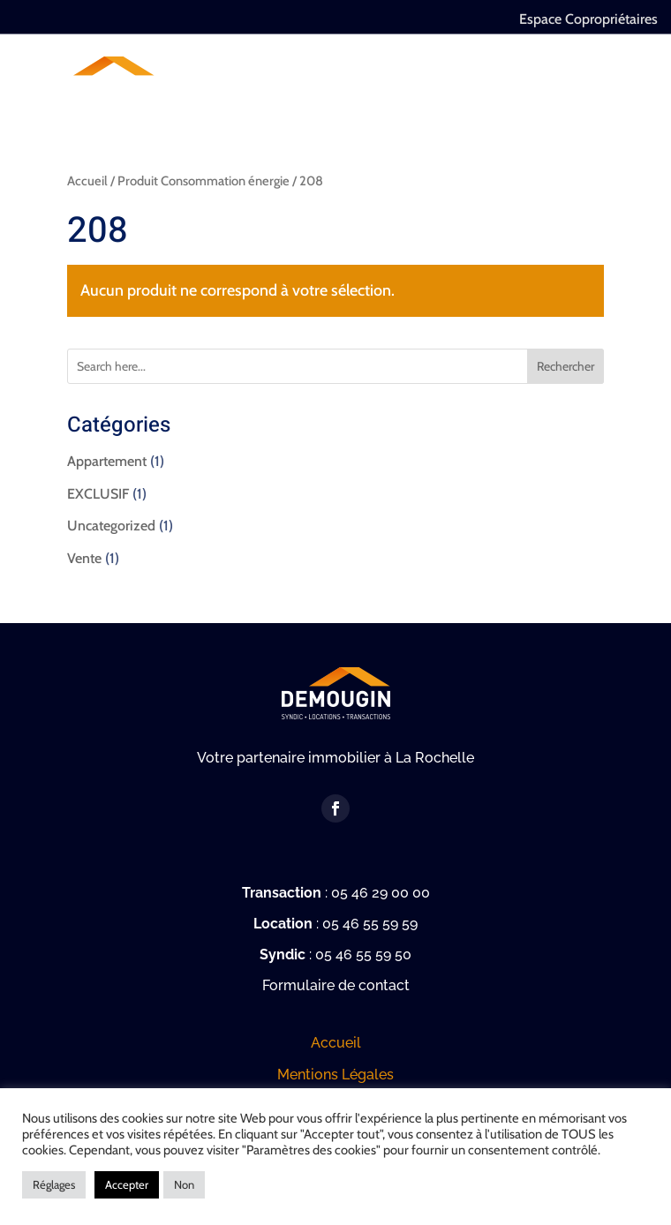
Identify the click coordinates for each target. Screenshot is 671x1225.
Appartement (107, 461)
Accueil (87, 181)
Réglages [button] (54, 1184)
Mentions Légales (335, 1074)
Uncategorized (111, 525)
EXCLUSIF (98, 493)
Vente (84, 558)
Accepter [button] (126, 1184)
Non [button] (184, 1184)
